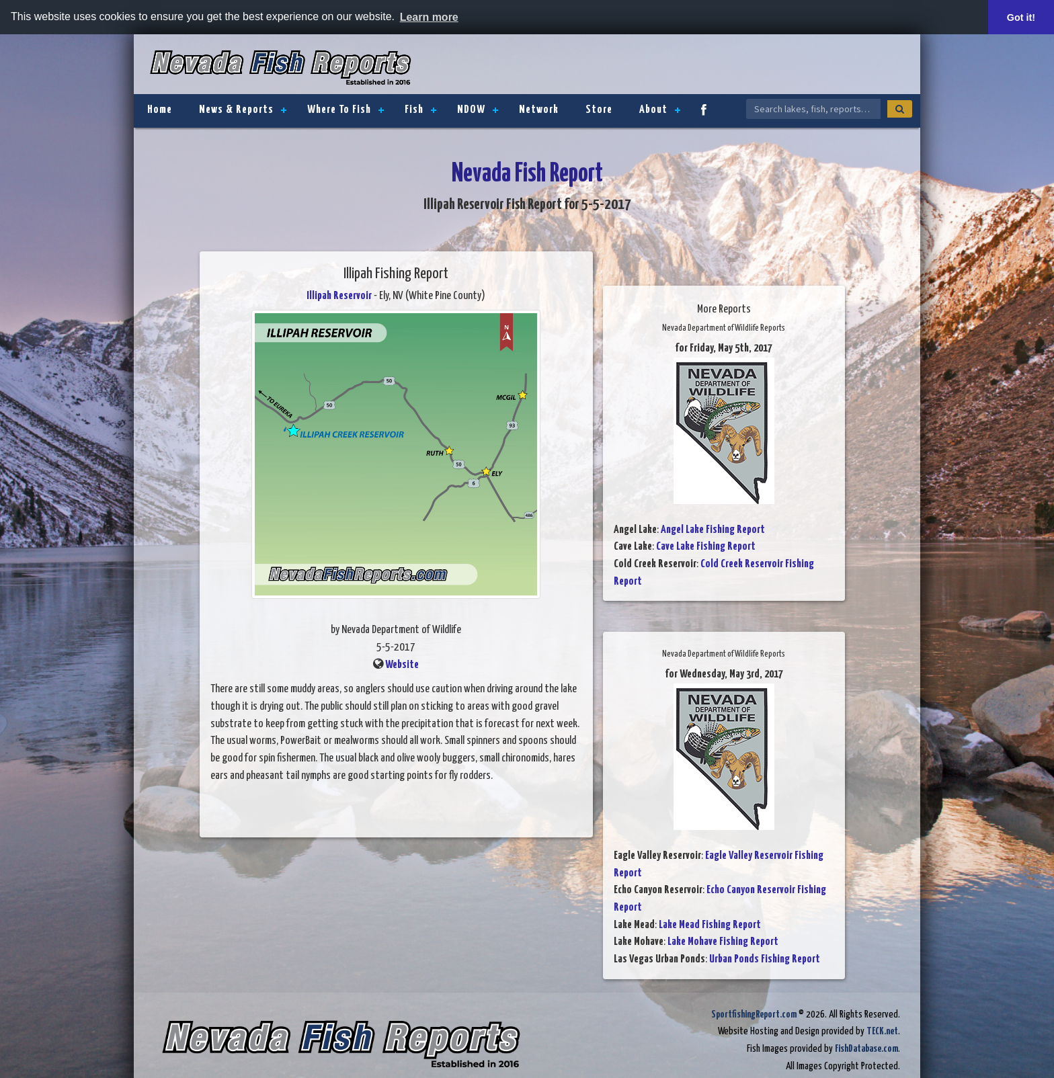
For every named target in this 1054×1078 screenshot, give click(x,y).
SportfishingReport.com (754, 1014)
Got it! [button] (1021, 17)
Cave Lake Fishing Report (706, 546)
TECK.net (882, 1031)
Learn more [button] (429, 17)
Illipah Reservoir (339, 296)
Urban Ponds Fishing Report (764, 959)
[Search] (899, 109)
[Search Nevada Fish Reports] (813, 109)
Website (402, 664)
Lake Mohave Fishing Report (722, 942)
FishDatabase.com (866, 1049)
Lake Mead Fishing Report (710, 924)
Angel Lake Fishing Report (713, 529)
